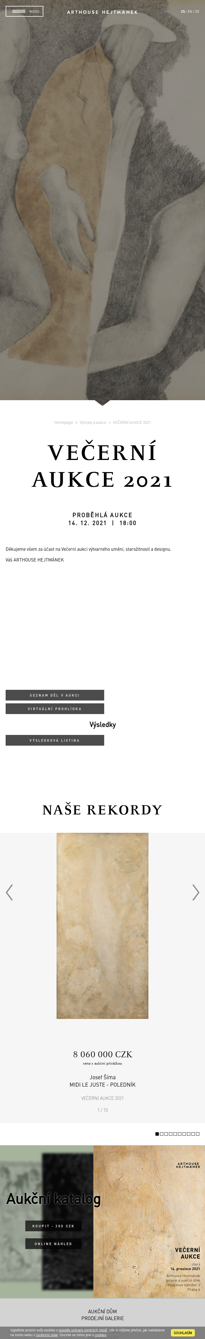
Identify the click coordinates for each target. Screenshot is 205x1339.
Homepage (64, 422)
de (197, 11)
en (190, 11)
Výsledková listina (55, 740)
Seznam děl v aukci (55, 695)
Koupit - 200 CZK (53, 1225)
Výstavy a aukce (93, 422)
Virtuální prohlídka (55, 708)
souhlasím (183, 1333)
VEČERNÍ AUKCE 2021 (132, 422)
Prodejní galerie (102, 1318)
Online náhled (54, 1243)
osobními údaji (47, 1335)
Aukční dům (102, 1311)
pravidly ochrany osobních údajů (83, 1330)
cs (183, 11)
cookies (100, 1335)
